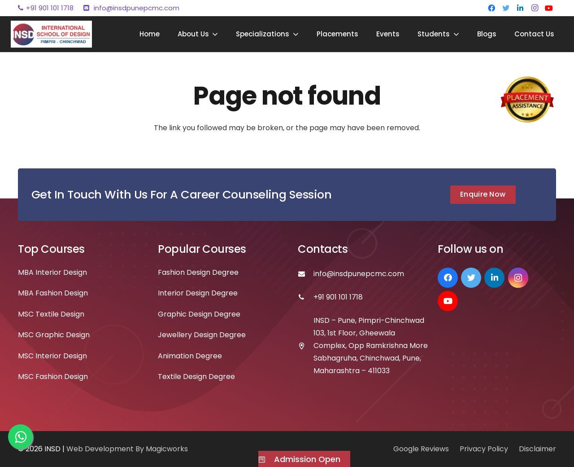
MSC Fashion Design (53, 376)
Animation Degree (190, 356)
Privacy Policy (484, 449)
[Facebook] (491, 8)
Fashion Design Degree (198, 272)
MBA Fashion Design (53, 293)
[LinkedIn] (520, 8)
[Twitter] (506, 8)
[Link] (51, 34)
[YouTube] (549, 8)
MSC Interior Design (52, 356)
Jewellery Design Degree (202, 335)
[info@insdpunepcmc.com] (305, 274)
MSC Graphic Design (54, 335)
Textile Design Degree (196, 376)
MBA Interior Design (52, 272)
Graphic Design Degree (199, 314)
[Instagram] (534, 8)
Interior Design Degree (198, 293)
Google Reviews (421, 449)
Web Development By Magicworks (127, 449)
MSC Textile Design (51, 314)
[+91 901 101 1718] (305, 297)
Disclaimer (537, 449)
